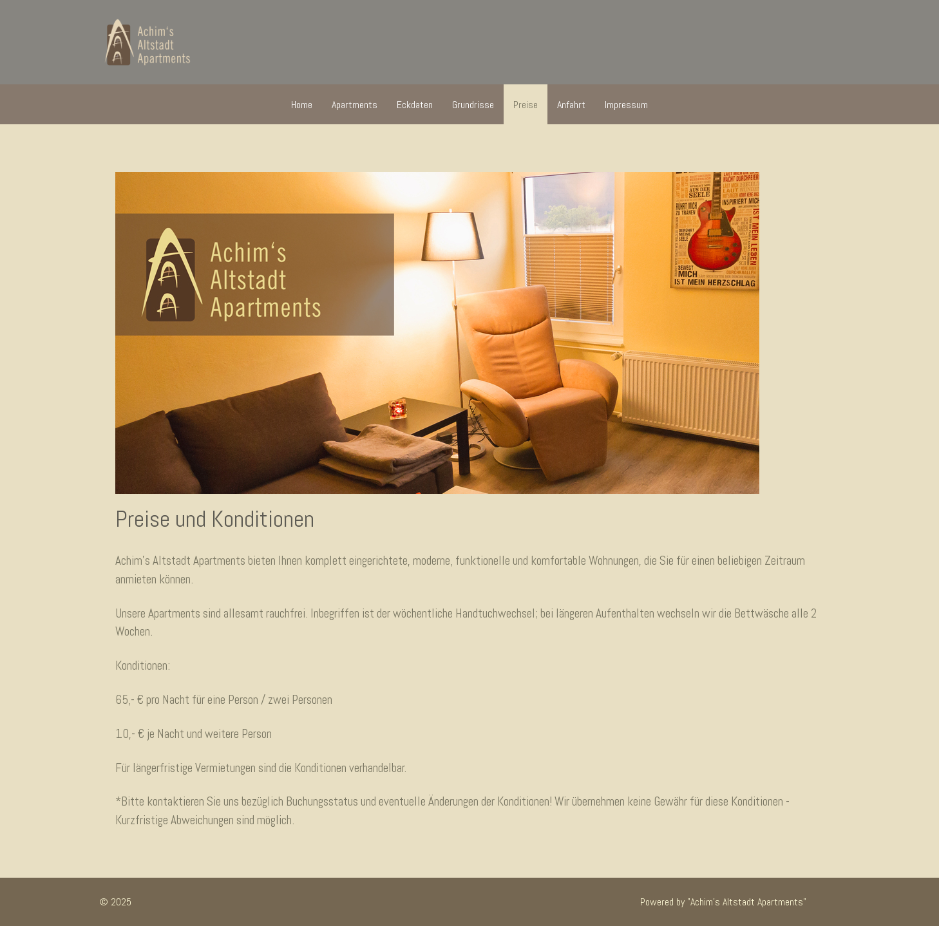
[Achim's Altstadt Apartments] (147, 42)
